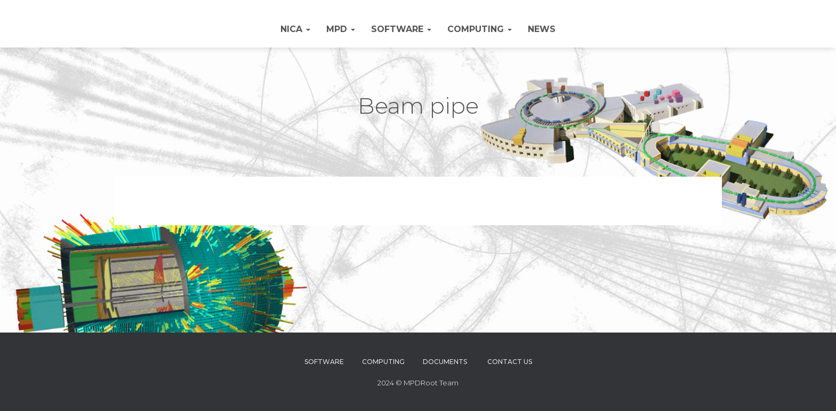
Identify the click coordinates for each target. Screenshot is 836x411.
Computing (479, 29)
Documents (445, 362)
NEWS (542, 29)
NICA (295, 29)
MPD (340, 29)
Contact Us (509, 362)
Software (401, 29)
